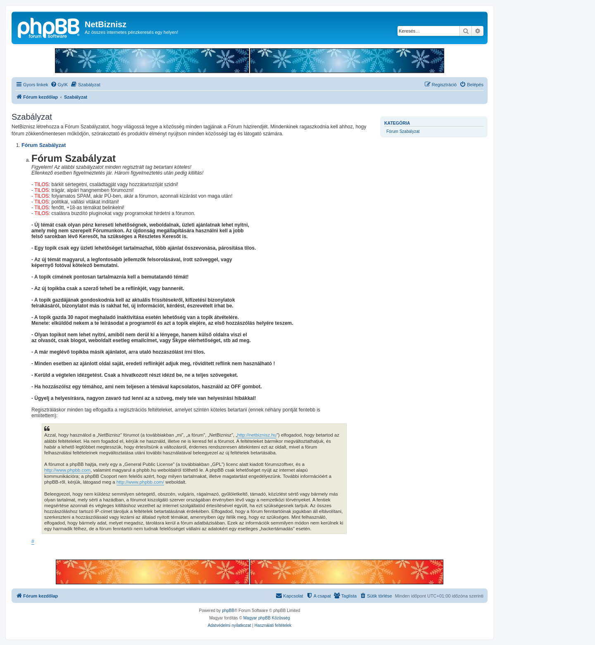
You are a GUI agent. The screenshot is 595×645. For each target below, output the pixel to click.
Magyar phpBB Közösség (266, 618)
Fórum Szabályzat (403, 131)
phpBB (228, 610)
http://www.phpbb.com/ (140, 482)
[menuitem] (59, 85)
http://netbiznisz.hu (256, 434)
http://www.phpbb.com (67, 470)
